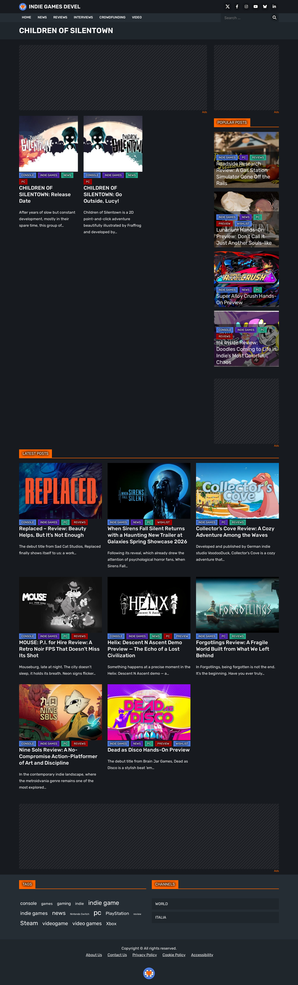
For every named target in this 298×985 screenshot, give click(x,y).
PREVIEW (224, 223)
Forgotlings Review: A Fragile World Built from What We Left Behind (232, 649)
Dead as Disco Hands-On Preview (149, 750)
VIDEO (137, 17)
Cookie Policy (174, 955)
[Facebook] (237, 6)
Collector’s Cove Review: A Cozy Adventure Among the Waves (235, 531)
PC (23, 181)
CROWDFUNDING (112, 17)
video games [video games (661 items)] (87, 923)
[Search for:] (274, 17)
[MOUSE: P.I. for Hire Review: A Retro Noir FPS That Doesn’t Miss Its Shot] (60, 605)
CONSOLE (27, 175)
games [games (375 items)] (47, 903)
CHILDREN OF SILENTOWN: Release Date (45, 194)
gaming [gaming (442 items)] (64, 903)
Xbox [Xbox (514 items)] (111, 923)
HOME (26, 17)
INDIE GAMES (48, 175)
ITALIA (160, 917)
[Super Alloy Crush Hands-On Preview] (246, 279)
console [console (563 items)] (28, 903)
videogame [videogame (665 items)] (55, 923)
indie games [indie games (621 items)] (34, 913)
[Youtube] (255, 6)
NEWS (42, 17)
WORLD (161, 904)
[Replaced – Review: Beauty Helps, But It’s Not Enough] (60, 491)
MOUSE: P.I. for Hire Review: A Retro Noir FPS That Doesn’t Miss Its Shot (59, 649)
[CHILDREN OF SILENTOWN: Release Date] (48, 144)
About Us (94, 955)
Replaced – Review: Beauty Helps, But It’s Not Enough (52, 531)
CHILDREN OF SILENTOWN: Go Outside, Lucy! (103, 194)
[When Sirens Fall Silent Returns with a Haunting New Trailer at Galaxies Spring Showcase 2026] (149, 491)
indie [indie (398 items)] (79, 903)
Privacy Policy (144, 955)
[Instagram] (246, 6)
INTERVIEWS (83, 17)
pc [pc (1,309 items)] (97, 913)
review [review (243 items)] (137, 914)
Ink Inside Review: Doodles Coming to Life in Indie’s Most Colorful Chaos (246, 352)
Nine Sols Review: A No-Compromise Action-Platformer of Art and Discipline (58, 756)
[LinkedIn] (274, 6)
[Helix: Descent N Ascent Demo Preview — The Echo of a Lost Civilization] (149, 605)
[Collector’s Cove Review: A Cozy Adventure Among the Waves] (237, 491)
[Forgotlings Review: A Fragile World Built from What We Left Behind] (237, 605)
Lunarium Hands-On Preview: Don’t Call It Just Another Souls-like (244, 236)
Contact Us (117, 955)
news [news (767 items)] (59, 913)
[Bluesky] (265, 6)
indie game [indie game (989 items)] (103, 902)
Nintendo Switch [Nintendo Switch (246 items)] (79, 914)
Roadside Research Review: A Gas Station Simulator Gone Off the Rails (243, 173)
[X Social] (227, 6)
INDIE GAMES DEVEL (54, 6)
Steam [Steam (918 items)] (29, 923)
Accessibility (202, 955)
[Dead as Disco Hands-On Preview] (149, 712)
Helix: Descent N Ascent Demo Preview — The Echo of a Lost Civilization (145, 649)
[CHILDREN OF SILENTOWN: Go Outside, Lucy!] (113, 144)
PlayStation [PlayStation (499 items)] (117, 913)
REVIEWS (60, 17)
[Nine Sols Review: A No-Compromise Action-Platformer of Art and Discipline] (60, 712)
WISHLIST (243, 223)
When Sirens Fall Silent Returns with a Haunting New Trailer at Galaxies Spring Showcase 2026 (147, 535)
